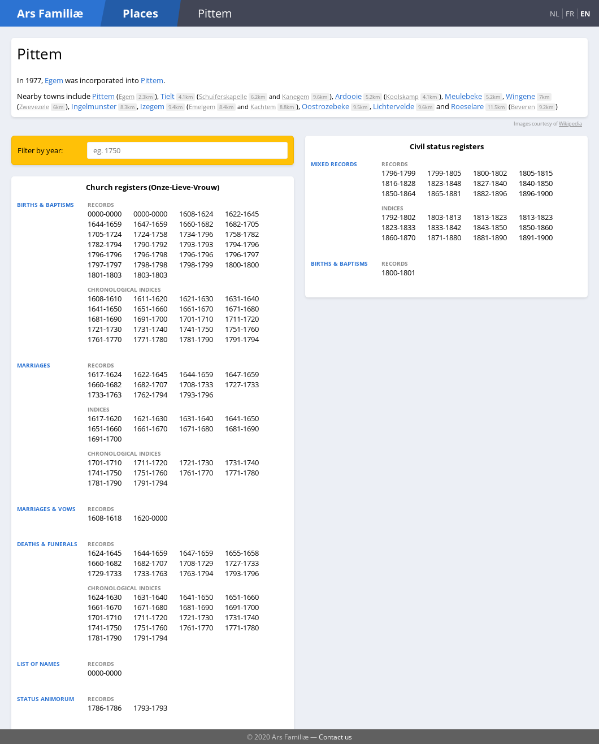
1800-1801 (398, 272)
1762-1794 (150, 395)
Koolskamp (402, 96)
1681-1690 (104, 319)
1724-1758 (150, 234)
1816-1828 (398, 183)
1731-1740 (150, 329)
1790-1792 (150, 244)
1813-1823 (490, 217)
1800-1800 (242, 264)
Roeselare (467, 106)
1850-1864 (398, 193)
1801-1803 (104, 275)
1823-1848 (444, 183)
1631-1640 (242, 298)
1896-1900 (536, 193)
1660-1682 (196, 224)
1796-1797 (242, 254)
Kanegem (295, 96)
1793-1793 (196, 244)
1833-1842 (444, 227)
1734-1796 (196, 234)
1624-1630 (104, 597)
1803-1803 (150, 275)
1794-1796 (242, 244)
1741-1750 (196, 329)
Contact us (335, 736)
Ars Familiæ (50, 13)
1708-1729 (196, 563)
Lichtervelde (393, 106)
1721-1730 (104, 329)
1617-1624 (104, 374)
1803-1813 (444, 217)
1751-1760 (242, 329)
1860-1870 (398, 237)
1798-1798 (150, 264)
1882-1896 (490, 193)
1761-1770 (104, 339)
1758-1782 (242, 234)
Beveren (523, 106)
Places (140, 13)
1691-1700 (150, 319)
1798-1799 (196, 264)
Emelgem (202, 106)
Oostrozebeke (325, 106)
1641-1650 (104, 309)
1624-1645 (104, 553)
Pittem (152, 80)
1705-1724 (104, 234)
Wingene (520, 96)
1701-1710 (196, 319)
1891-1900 (536, 237)
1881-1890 (490, 237)
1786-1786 (104, 708)
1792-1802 (398, 217)
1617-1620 (104, 418)
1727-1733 (242, 384)
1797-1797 (104, 264)
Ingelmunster (93, 106)
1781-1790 (196, 339)
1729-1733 (104, 573)
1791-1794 (242, 339)
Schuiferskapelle (223, 96)
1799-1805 (444, 173)
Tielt (167, 96)
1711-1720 (242, 319)
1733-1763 (104, 395)
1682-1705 (242, 224)
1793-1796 (196, 395)
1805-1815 (536, 173)
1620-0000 (150, 518)
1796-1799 (398, 173)
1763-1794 (196, 573)
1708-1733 (196, 384)
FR (570, 13)
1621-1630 (196, 298)
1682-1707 (150, 384)
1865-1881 (444, 193)
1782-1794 (104, 244)
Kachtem (263, 106)
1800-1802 (490, 173)
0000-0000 (104, 214)
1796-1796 (104, 254)
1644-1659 (104, 224)
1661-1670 (196, 309)
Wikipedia (570, 123)
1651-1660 (150, 309)
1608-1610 (104, 298)
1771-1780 (150, 339)
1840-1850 (536, 183)
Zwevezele (34, 106)
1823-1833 (398, 227)
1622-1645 (242, 214)
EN (585, 13)
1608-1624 (196, 214)
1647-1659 (150, 224)
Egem (54, 80)
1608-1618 (104, 518)
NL (554, 13)
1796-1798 (150, 254)
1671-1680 (242, 309)
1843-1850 (490, 227)
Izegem (152, 106)
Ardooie (348, 96)
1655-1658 (242, 553)
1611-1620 (150, 298)
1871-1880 (444, 237)
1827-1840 (490, 183)
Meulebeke (463, 96)
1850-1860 (536, 227)
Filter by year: (40, 150)
